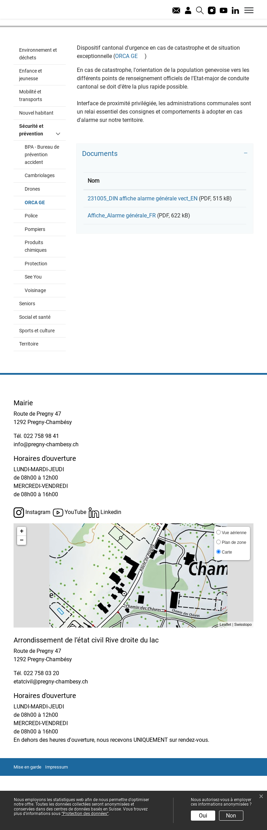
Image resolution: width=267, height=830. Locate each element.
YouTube (69, 567)
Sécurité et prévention (31, 184)
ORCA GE (45, 256)
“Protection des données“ (85, 813)
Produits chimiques (36, 300)
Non (231, 815)
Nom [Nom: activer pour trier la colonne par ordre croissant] (93, 235)
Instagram (32, 567)
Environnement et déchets (38, 108)
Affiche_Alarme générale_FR (122, 278)
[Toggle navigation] (246, 10)
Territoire (28, 398)
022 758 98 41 (41, 490)
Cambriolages (40, 230)
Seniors (27, 358)
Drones (32, 243)
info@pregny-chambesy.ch (46, 498)
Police (31, 270)
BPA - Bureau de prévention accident (42, 208)
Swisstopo (243, 679)
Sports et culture (37, 385)
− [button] (22, 594)
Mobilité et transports (30, 150)
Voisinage (35, 345)
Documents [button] (100, 208)
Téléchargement (217, 254)
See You (33, 331)
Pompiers (35, 284)
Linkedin (105, 567)
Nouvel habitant (36, 167)
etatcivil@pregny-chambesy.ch (51, 735)
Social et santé (34, 371)
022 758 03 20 (41, 727)
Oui (203, 815)
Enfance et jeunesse (30, 129)
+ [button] (22, 585)
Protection (36, 318)
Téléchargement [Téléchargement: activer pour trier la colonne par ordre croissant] (212, 235)
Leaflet (225, 679)
